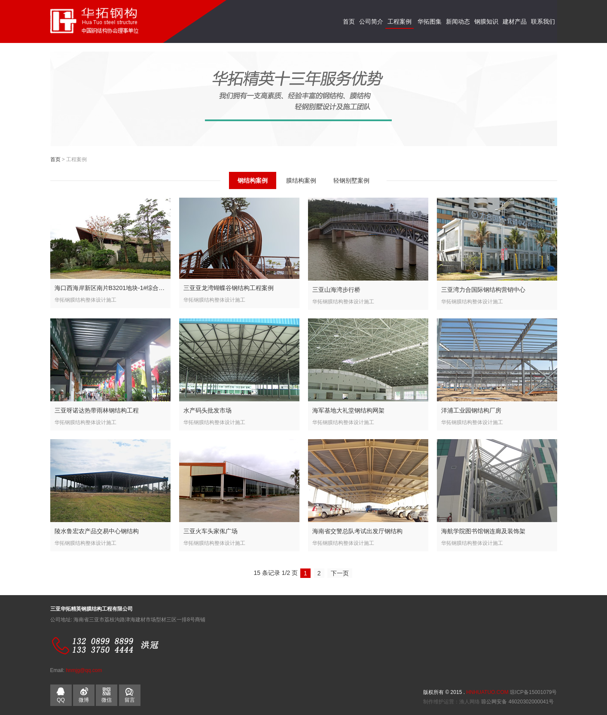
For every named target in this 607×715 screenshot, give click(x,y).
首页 (349, 21)
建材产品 (515, 21)
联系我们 (543, 21)
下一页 (340, 573)
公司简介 (371, 21)
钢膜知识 (486, 21)
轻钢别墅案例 (351, 180)
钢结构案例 (253, 180)
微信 (106, 693)
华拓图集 (430, 21)
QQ (61, 700)
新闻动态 (458, 21)
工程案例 (399, 21)
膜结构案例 (301, 180)
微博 (84, 700)
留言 (130, 700)
